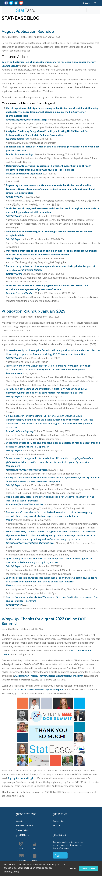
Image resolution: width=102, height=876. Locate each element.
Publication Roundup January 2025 (33, 311)
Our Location (58, 821)
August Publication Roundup (28, 31)
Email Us (56, 825)
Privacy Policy (22, 830)
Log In (86, 3)
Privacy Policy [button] (11, 871)
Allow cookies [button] (88, 868)
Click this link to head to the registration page (39, 689)
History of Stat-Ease (24, 825)
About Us (19, 821)
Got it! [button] (73, 868)
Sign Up (60, 855)
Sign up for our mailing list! (22, 778)
